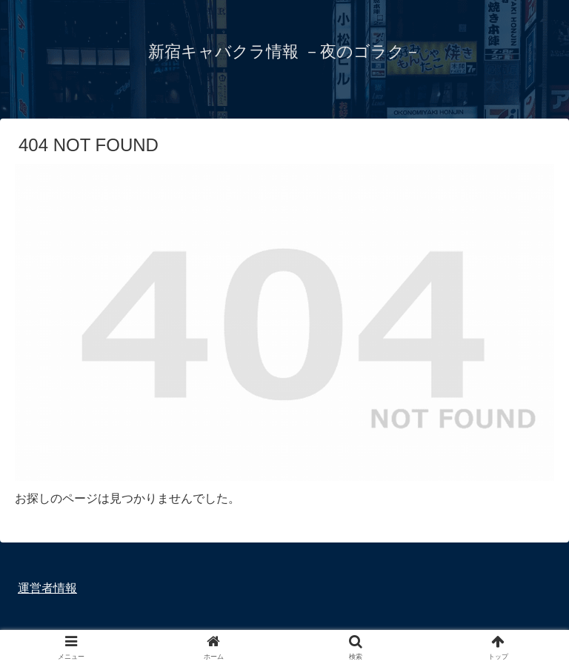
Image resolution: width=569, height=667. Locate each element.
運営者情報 (47, 588)
